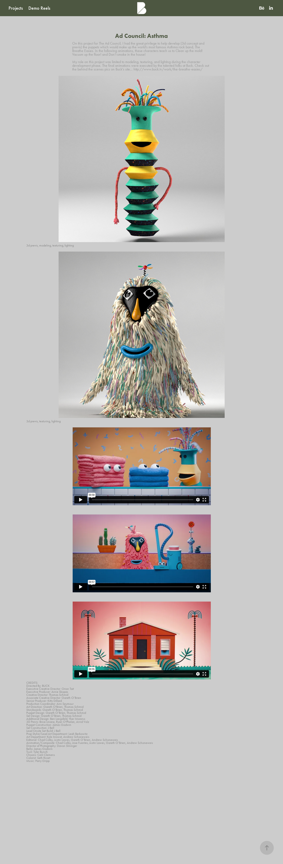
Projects (16, 8)
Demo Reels (39, 8)
